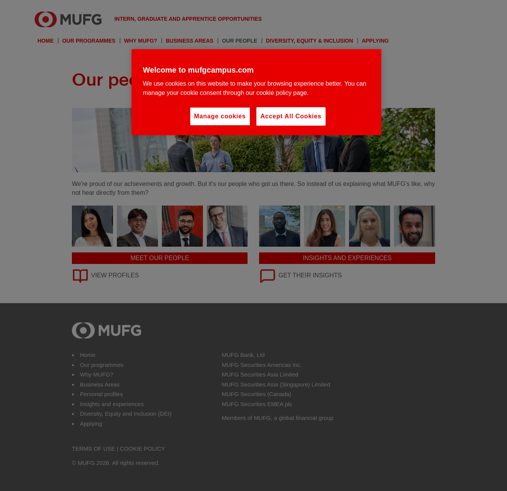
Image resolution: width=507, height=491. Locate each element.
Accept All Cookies (291, 116)
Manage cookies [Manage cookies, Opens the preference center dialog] (220, 116)
